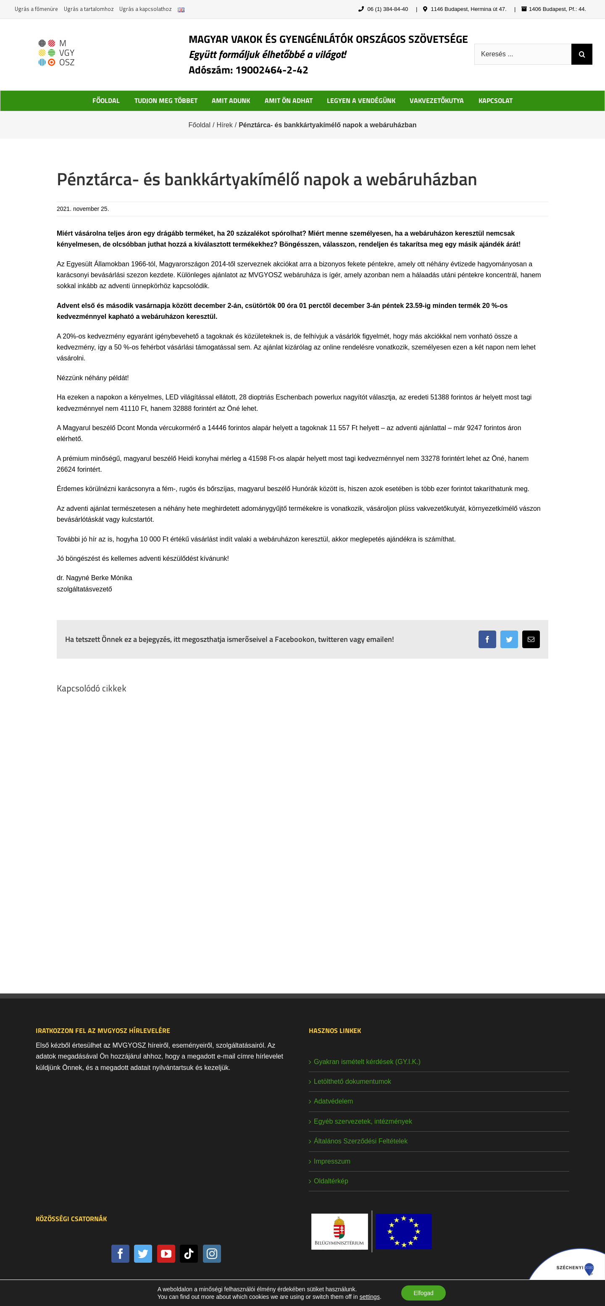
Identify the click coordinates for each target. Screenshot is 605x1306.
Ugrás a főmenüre (36, 9)
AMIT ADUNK (231, 100)
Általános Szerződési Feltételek (361, 1141)
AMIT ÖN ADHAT (289, 100)
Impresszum (332, 1161)
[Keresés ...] (522, 54)
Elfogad (423, 1293)
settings (369, 1296)
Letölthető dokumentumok (352, 1081)
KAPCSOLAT (496, 100)
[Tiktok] (189, 1254)
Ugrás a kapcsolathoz (145, 9)
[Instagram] (212, 1254)
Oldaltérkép (331, 1181)
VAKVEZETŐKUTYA (437, 100)
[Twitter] (143, 1254)
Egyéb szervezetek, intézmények (363, 1121)
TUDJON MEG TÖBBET (165, 100)
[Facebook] (120, 1254)
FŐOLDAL (106, 100)
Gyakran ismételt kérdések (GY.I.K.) (367, 1061)
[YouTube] (166, 1254)
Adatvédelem (333, 1101)
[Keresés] (581, 54)
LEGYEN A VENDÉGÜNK (361, 100)
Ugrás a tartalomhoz (89, 9)
